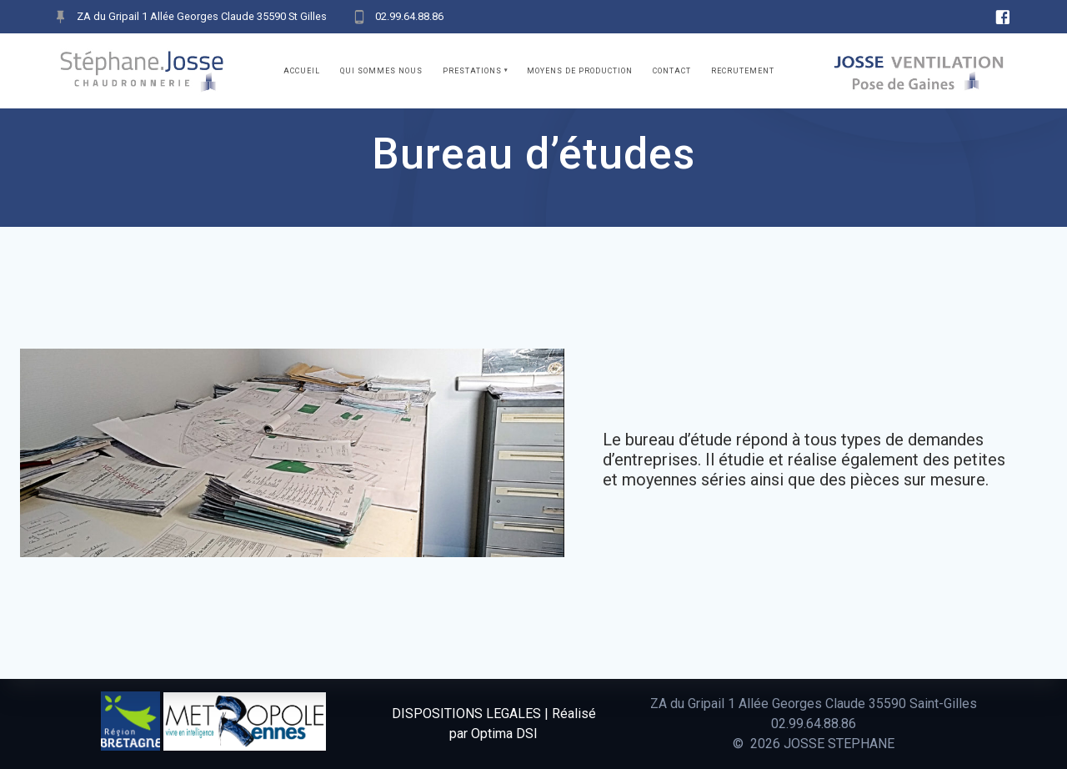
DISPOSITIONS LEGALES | (470, 713)
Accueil (301, 71)
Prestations (472, 71)
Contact (672, 71)
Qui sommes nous (381, 71)
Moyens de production (580, 71)
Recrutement (742, 71)
